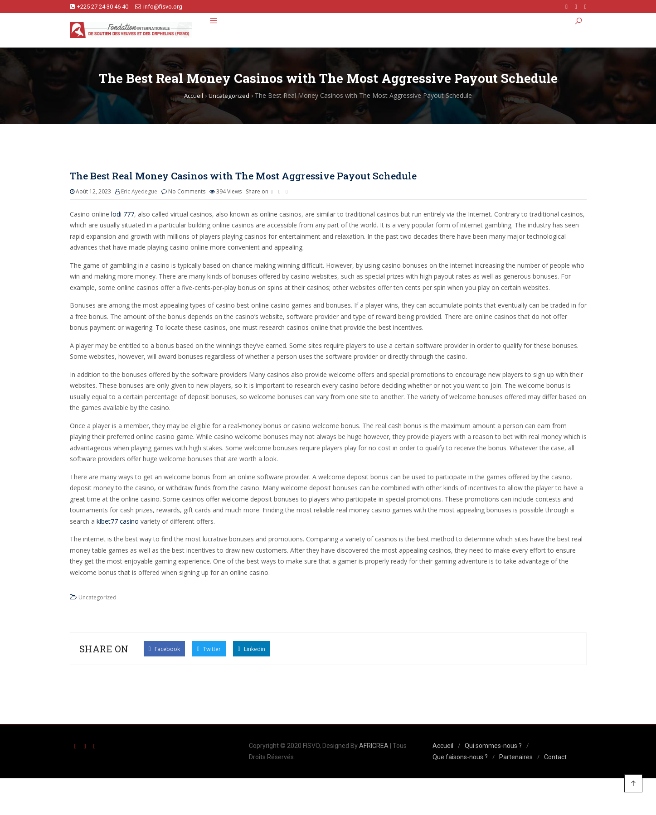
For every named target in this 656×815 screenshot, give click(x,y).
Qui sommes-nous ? (493, 746)
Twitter (209, 649)
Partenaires (516, 757)
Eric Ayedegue (139, 192)
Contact (555, 757)
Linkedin (251, 649)
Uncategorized (97, 598)
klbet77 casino (118, 521)
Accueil (442, 746)
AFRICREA (374, 746)
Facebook (164, 649)
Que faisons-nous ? (460, 757)
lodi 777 (122, 214)
